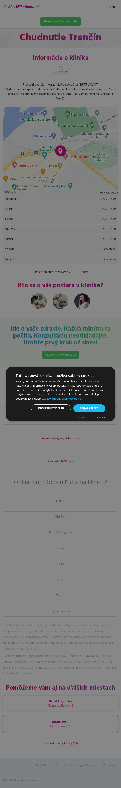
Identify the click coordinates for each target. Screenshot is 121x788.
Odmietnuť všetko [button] (51, 408)
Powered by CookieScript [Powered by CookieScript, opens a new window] (92, 417)
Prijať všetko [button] (89, 408)
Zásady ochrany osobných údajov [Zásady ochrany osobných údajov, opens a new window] (62, 398)
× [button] (109, 371)
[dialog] (60, 394)
